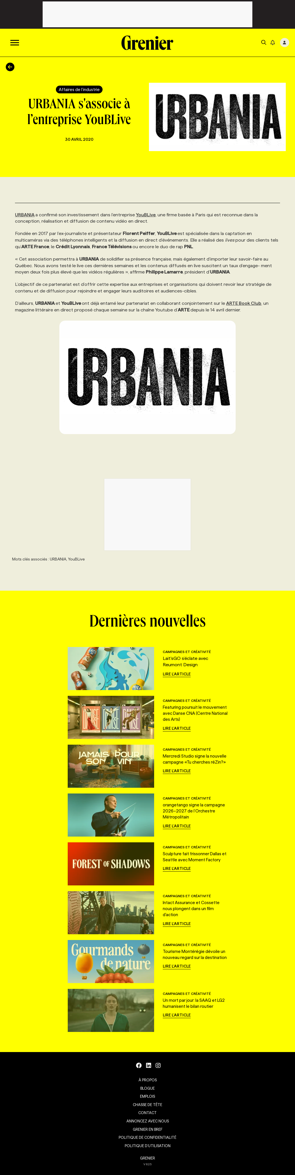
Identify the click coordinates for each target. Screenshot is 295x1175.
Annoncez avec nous (147, 1121)
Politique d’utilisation (148, 1146)
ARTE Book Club (243, 303)
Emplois (147, 1096)
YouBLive (146, 214)
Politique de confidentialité (147, 1137)
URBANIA (25, 214)
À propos (148, 1080)
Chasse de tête (147, 1105)
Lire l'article (177, 674)
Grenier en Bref (147, 1129)
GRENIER (147, 1158)
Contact (147, 1113)
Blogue (147, 1088)
